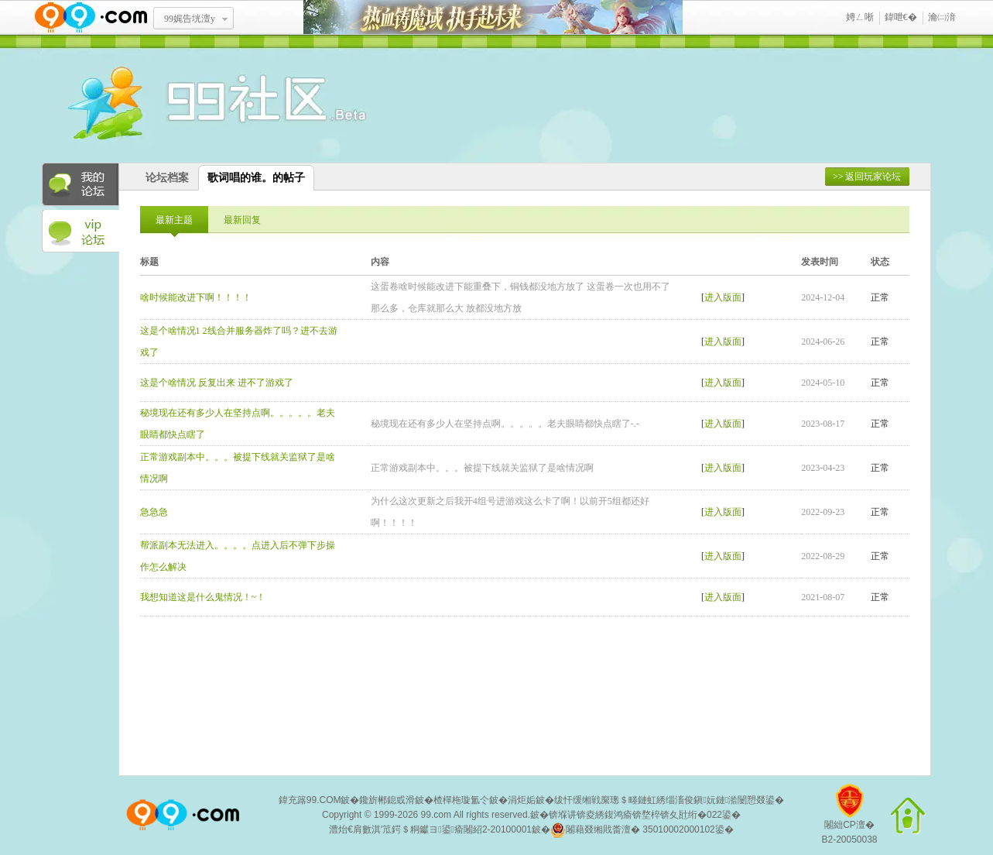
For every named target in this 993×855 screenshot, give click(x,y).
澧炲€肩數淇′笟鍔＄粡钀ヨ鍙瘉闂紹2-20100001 (430, 829)
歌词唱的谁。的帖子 (256, 178)
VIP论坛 (80, 231)
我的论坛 (80, 184)
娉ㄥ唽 (860, 17)
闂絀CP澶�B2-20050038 (849, 820)
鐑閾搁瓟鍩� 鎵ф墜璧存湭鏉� (493, 17)
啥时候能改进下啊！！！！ (196, 297)
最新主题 (174, 220)
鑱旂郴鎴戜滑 (387, 800)
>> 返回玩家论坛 (867, 176)
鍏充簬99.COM (310, 800)
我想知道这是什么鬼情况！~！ (203, 597)
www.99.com (91, 17)
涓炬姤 (522, 800)
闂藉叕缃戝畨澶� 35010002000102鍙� (642, 830)
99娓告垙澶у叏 (189, 24)
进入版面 (722, 297)
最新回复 (242, 220)
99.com (436, 814)
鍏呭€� (901, 17)
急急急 (154, 511)
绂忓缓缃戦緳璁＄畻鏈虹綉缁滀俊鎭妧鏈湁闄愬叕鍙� (669, 800)
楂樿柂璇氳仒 (461, 800)
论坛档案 (167, 178)
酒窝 (161, 104)
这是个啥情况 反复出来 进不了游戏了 (216, 382)
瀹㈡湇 (942, 17)
